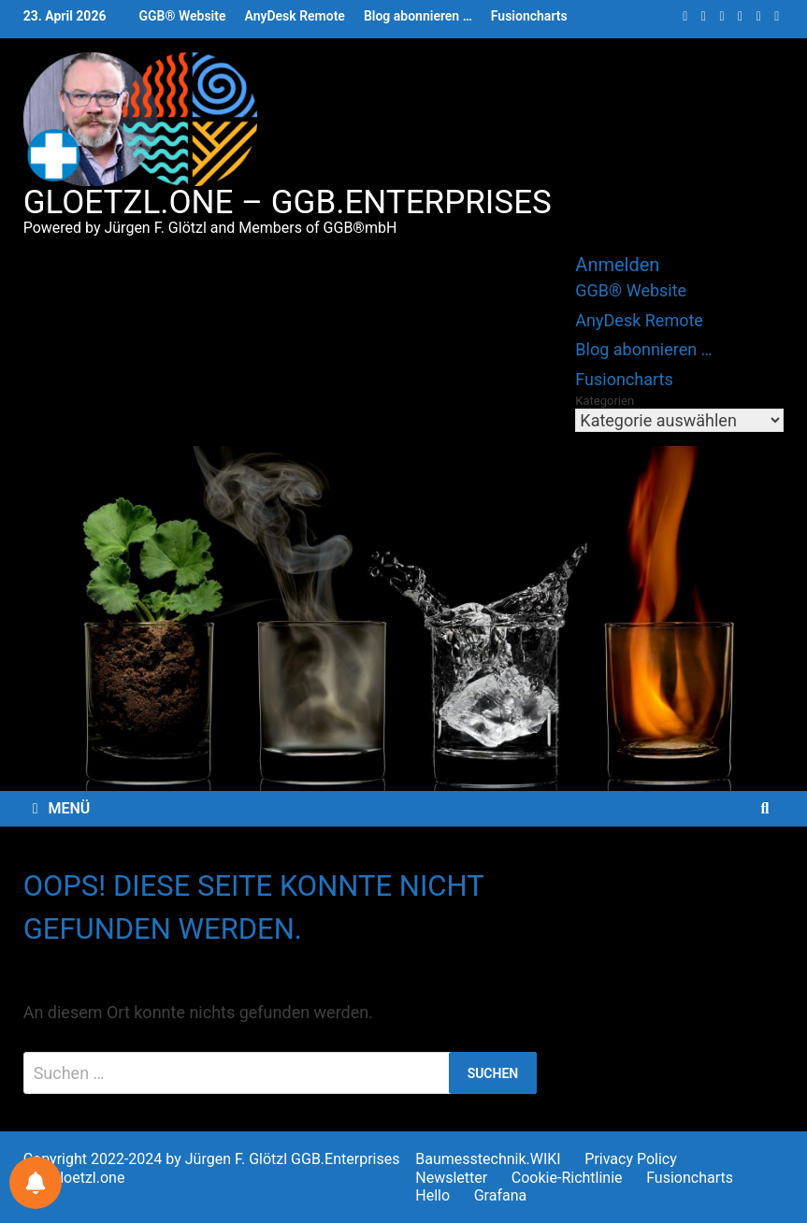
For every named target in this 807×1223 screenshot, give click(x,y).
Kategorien (604, 401)
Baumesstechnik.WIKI (487, 1159)
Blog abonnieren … (418, 15)
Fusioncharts (529, 15)
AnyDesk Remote (294, 15)
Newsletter (451, 1178)
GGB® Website (181, 15)
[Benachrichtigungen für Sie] (35, 1183)
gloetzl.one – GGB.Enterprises (287, 202)
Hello (432, 1195)
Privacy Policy (630, 1159)
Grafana (500, 1195)
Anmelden (617, 264)
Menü (62, 808)
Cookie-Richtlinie (567, 1178)
